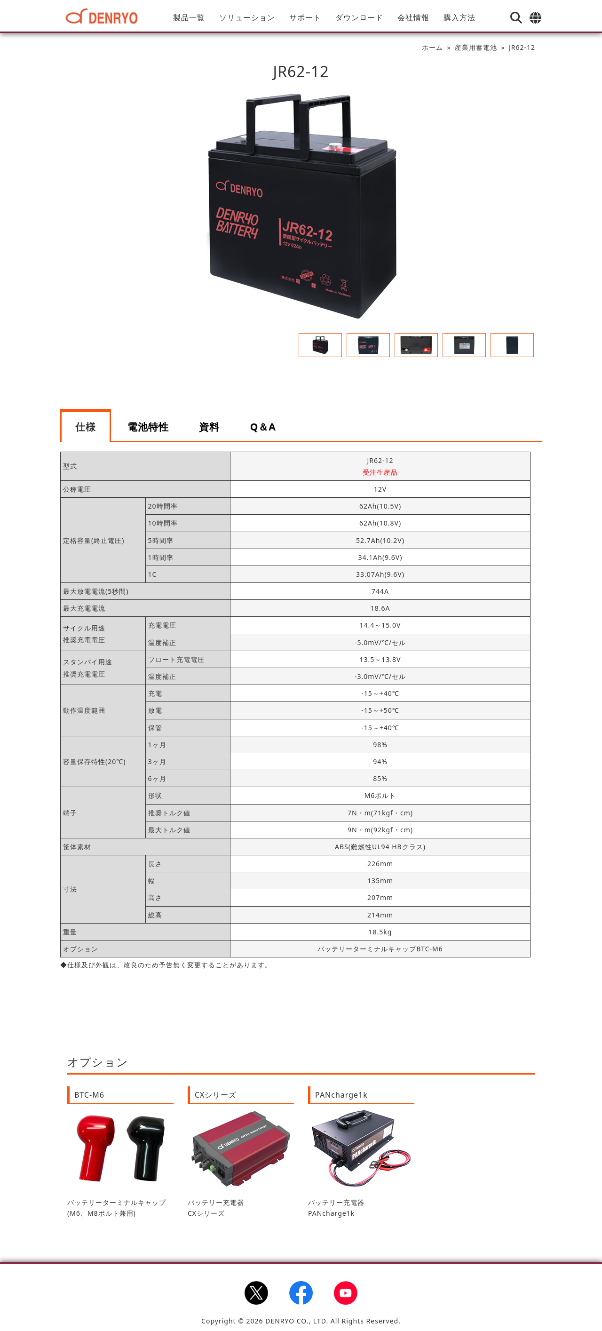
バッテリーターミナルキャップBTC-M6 (380, 948)
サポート (305, 17)
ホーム (432, 47)
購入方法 (459, 17)
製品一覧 (189, 17)
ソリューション (247, 17)
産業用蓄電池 (476, 47)
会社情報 (413, 17)
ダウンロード (359, 17)
